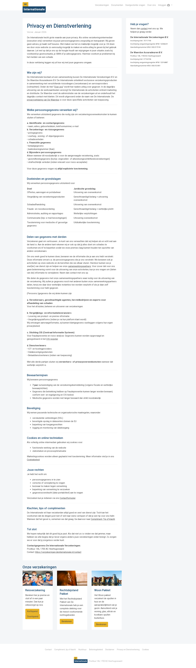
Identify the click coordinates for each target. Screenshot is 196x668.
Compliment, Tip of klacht (103, 519)
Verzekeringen (102, 5)
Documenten (117, 5)
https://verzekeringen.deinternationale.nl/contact (58, 552)
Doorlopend (32, 616)
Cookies (145, 649)
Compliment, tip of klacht (65, 649)
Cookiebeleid (33, 459)
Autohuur (82, 649)
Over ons (151, 5)
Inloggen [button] (164, 5)
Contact (48, 649)
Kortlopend (32, 611)
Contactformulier (67, 498)
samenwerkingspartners (79, 266)
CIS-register (52, 339)
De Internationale (34, 8)
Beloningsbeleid (96, 649)
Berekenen (67, 621)
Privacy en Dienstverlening (128, 649)
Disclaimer (109, 649)
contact (144, 28)
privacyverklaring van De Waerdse (43, 100)
